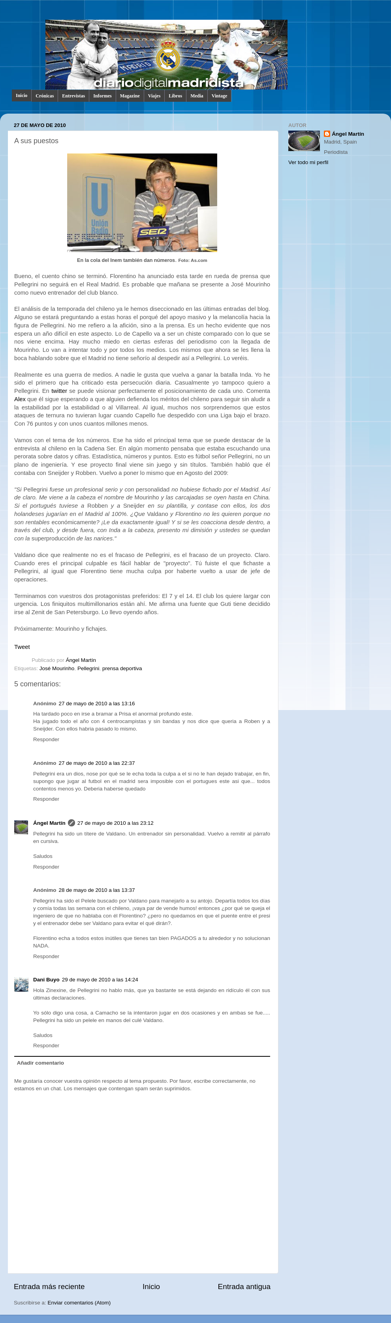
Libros (175, 96)
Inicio (21, 95)
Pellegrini (88, 668)
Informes (102, 96)
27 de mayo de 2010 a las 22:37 (97, 763)
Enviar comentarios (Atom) (79, 1303)
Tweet (22, 647)
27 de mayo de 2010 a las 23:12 (115, 823)
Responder (46, 739)
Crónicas (45, 96)
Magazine (130, 96)
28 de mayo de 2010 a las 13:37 (97, 890)
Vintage (219, 96)
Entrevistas (73, 96)
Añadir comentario (40, 1063)
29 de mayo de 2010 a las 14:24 (100, 980)
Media (196, 96)
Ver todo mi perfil (308, 162)
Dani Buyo (46, 980)
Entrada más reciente (49, 1286)
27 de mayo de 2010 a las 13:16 (97, 703)
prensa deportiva (122, 668)
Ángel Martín (81, 660)
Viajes (154, 96)
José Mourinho (57, 668)
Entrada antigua (244, 1286)
